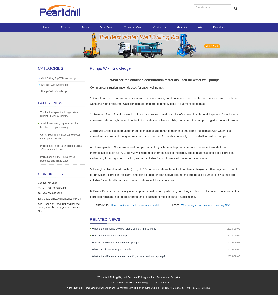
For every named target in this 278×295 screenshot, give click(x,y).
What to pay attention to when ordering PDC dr (207, 205)
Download (219, 27)
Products (66, 27)
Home (46, 27)
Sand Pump (106, 27)
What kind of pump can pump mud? (111, 249)
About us (181, 27)
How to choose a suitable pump (109, 235)
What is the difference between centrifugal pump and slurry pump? (128, 256)
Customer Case (133, 27)
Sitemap (165, 282)
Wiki (200, 27)
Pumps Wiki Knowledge (54, 91)
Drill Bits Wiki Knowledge (55, 84)
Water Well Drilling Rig (109, 277)
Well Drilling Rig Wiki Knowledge (59, 78)
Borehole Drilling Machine (142, 277)
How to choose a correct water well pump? (115, 242)
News (85, 27)
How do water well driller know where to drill (135, 205)
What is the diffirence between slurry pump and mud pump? (125, 228)
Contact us (159, 27)
